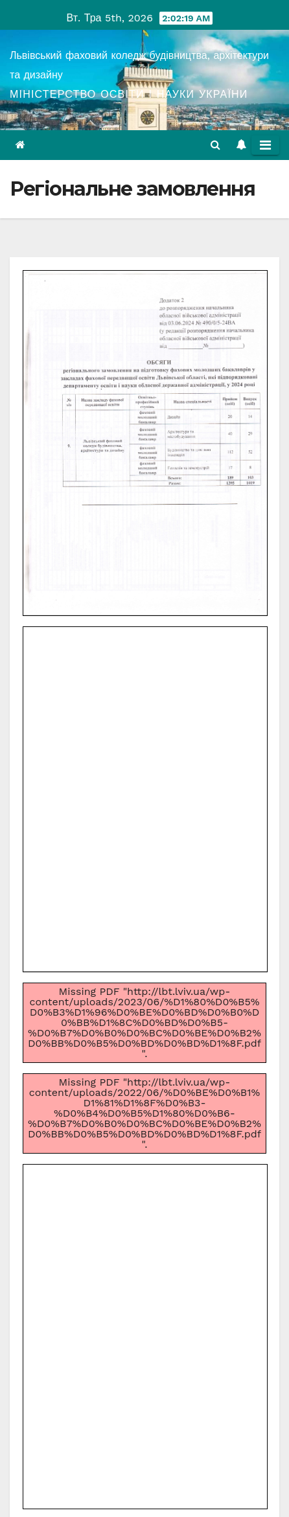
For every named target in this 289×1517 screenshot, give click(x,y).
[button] (215, 145)
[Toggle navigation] (265, 145)
